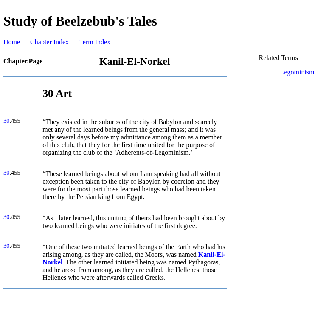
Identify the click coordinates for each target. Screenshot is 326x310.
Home (11, 42)
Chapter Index (49, 42)
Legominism (297, 72)
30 (6, 120)
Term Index (94, 42)
